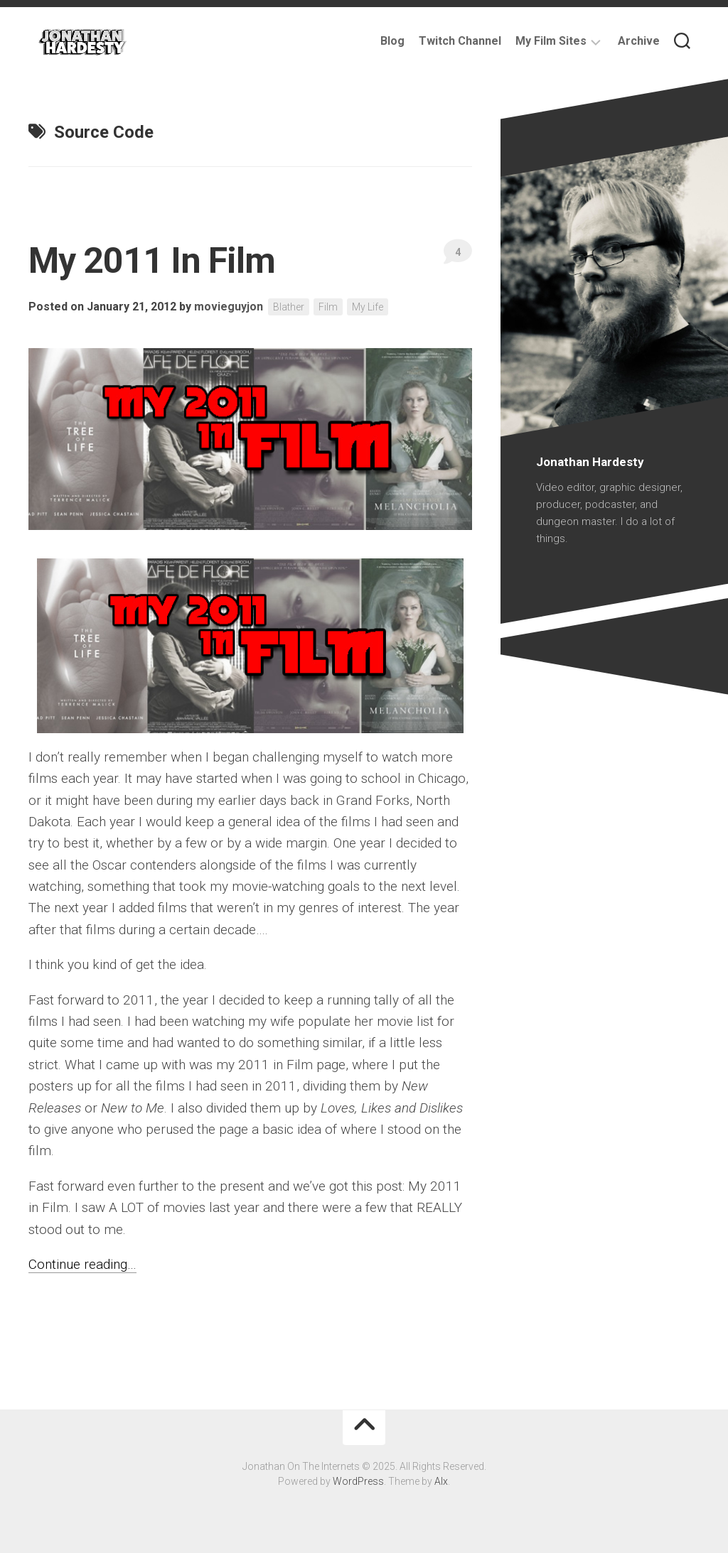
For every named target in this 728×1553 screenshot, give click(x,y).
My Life (367, 307)
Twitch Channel (460, 41)
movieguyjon (228, 306)
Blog (392, 41)
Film (328, 307)
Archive (639, 41)
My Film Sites (551, 41)
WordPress (358, 1481)
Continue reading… (82, 1264)
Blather (288, 307)
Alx (441, 1481)
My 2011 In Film (152, 260)
